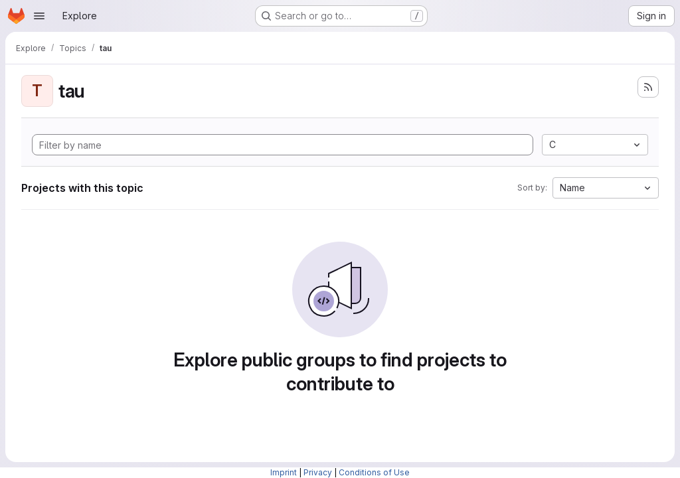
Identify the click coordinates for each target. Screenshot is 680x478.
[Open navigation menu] (39, 16)
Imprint (283, 472)
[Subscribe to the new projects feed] (648, 87)
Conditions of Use (374, 472)
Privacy (317, 472)
